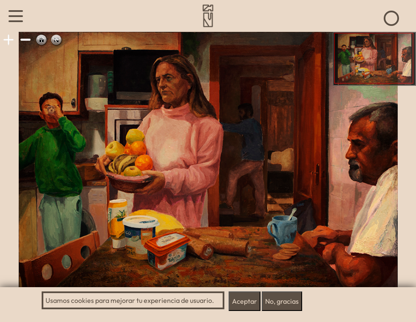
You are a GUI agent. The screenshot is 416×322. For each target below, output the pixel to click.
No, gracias (282, 301)
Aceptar (244, 301)
